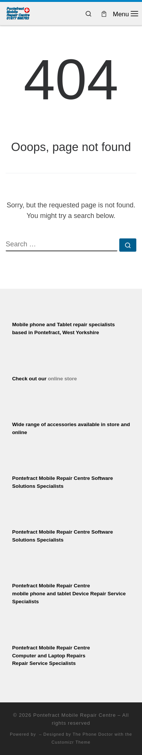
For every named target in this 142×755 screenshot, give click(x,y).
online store (62, 378)
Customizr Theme (71, 742)
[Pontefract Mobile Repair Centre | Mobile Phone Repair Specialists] (18, 12)
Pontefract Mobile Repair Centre (74, 715)
